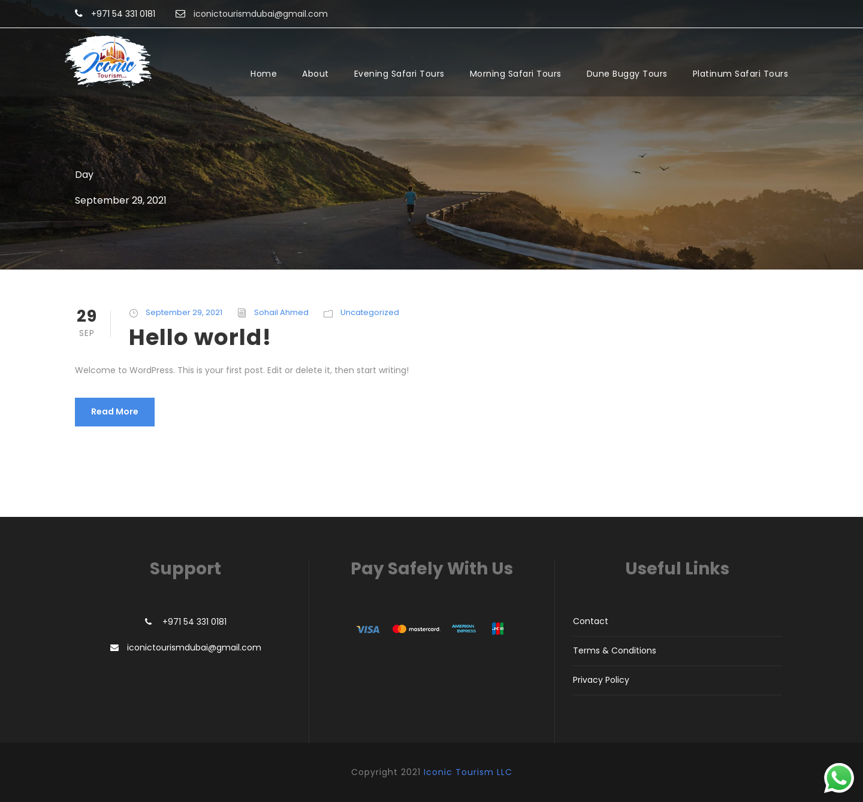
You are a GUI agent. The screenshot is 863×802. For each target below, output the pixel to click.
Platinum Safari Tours (741, 74)
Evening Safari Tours (399, 74)
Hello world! (200, 337)
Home (264, 74)
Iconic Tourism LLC (468, 772)
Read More (114, 411)
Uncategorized (369, 312)
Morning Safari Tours (516, 74)
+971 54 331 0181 (123, 14)
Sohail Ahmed (281, 312)
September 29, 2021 (184, 312)
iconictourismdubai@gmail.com (194, 647)
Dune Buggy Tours (627, 74)
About (315, 74)
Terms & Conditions (614, 650)
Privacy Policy (601, 680)
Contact (590, 621)
